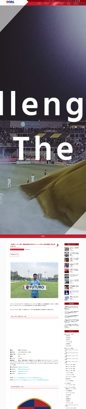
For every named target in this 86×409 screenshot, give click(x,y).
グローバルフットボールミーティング (71, 405)
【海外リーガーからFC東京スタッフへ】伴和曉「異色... (74, 259)
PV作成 (67, 400)
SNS (66, 396)
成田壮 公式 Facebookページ (24, 368)
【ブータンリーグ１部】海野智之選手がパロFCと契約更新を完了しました (71, 316)
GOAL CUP (68, 345)
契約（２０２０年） (69, 368)
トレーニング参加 (69, 380)
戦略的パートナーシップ (70, 388)
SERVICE (46, 3)
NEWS (54, 3)
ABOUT (69, 3)
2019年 (67, 339)
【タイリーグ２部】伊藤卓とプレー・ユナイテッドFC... (74, 248)
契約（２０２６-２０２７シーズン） (72, 349)
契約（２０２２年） (69, 364)
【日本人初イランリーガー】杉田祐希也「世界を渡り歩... (74, 286)
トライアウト (68, 372)
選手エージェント (67, 348)
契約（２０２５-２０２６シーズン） (72, 352)
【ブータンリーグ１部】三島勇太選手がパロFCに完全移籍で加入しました (71, 312)
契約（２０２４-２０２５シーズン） (72, 355)
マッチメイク (68, 341)
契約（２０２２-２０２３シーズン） (72, 361)
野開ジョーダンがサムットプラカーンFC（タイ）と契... (74, 297)
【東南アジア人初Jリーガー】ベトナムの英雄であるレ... (74, 270)
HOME (39, 3)
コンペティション (69, 374)
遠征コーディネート (67, 334)
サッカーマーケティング (68, 387)
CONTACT (76, 3)
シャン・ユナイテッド (70, 384)
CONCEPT (61, 3)
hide (17, 254)
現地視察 (67, 398)
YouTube (67, 394)
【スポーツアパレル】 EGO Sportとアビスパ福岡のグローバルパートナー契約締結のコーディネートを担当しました (71, 320)
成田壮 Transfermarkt (23, 366)
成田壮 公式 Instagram (23, 371)
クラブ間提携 (68, 390)
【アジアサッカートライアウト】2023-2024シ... (74, 275)
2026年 (67, 335)
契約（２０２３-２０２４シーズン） (72, 358)
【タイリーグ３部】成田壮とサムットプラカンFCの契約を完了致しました (27, 377)
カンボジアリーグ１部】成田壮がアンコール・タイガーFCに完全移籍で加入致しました (31, 379)
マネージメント (68, 402)
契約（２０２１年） (69, 366)
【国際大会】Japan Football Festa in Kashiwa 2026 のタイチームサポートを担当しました (71, 307)
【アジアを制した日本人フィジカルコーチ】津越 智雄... (74, 253)
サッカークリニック (69, 392)
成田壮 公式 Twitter (22, 373)
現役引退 (67, 378)
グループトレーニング (70, 376)
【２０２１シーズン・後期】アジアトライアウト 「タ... (74, 292)
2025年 (67, 337)
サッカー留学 (66, 383)
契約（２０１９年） (69, 370)
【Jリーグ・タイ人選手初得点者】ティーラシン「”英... (74, 264)
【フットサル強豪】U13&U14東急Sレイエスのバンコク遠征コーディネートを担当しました (71, 325)
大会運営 (67, 343)
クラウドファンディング (70, 408)
